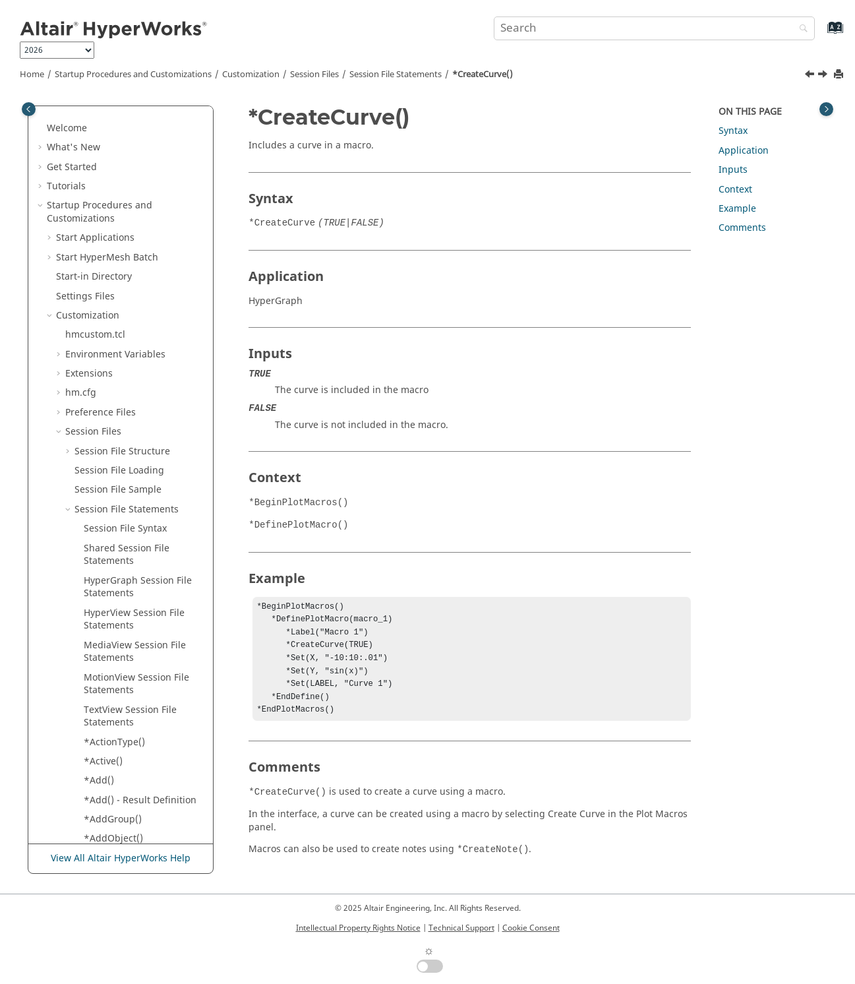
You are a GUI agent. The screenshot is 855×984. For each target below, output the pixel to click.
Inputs (733, 170)
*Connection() (115, 170)
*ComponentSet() (123, 131)
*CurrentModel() (121, 345)
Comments (742, 228)
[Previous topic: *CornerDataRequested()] (811, 76)
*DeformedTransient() (133, 654)
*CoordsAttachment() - (134, 196)
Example (737, 209)
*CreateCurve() (482, 74)
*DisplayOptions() (123, 751)
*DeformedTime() (123, 635)
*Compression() (119, 151)
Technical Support (461, 928)
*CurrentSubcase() (125, 383)
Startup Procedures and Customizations (133, 74)
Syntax (733, 131)
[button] (78, 112)
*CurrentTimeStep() (128, 403)
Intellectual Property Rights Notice (358, 928)
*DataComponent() (126, 519)
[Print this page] (840, 75)
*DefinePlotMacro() (126, 577)
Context (735, 190)
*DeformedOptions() (129, 616)
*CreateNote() (115, 293)
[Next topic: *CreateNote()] (824, 76)
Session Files (314, 74)
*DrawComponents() (129, 790)
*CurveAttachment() (128, 422)
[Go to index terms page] (821, 34)
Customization (251, 74)
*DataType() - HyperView (138, 558)
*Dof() (97, 771)
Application (744, 151)
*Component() (116, 112)
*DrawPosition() (119, 829)
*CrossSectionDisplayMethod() (143, 318)
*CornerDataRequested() (139, 254)
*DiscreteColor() (120, 693)
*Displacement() (120, 713)
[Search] (800, 29)
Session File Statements (395, 74)
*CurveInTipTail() (122, 441)
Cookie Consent (531, 928)
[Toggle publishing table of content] (29, 109)
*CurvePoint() (114, 461)
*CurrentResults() (123, 364)
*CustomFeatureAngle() (136, 500)
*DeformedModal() (126, 596)
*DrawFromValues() (127, 809)
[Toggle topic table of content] (826, 109)
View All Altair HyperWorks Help (121, 858)
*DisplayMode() (119, 732)
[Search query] (654, 28)
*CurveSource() (118, 480)
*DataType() (111, 538)
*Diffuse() (106, 674)
